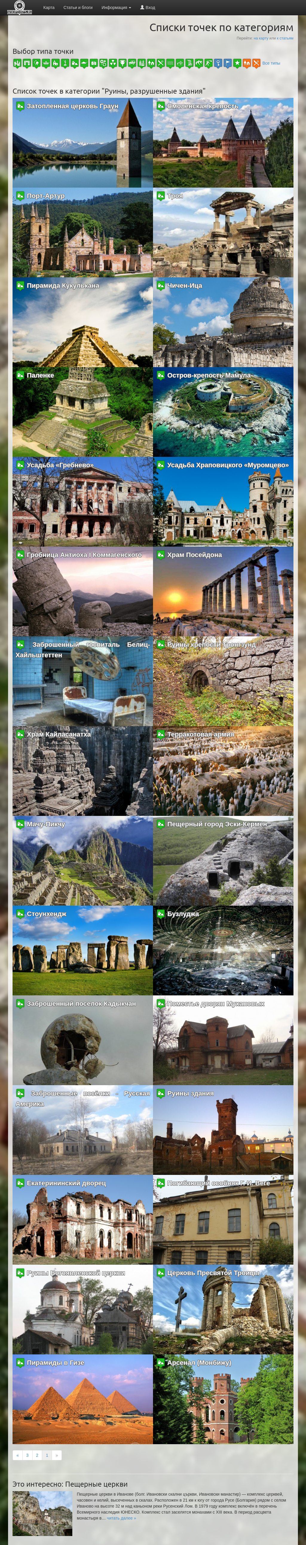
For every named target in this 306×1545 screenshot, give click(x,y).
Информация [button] (116, 7)
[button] (121, 1518)
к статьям (285, 38)
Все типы (271, 63)
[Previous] (18, 1455)
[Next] (57, 1455)
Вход (147, 7)
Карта (48, 7)
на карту (261, 38)
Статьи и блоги (77, 7)
